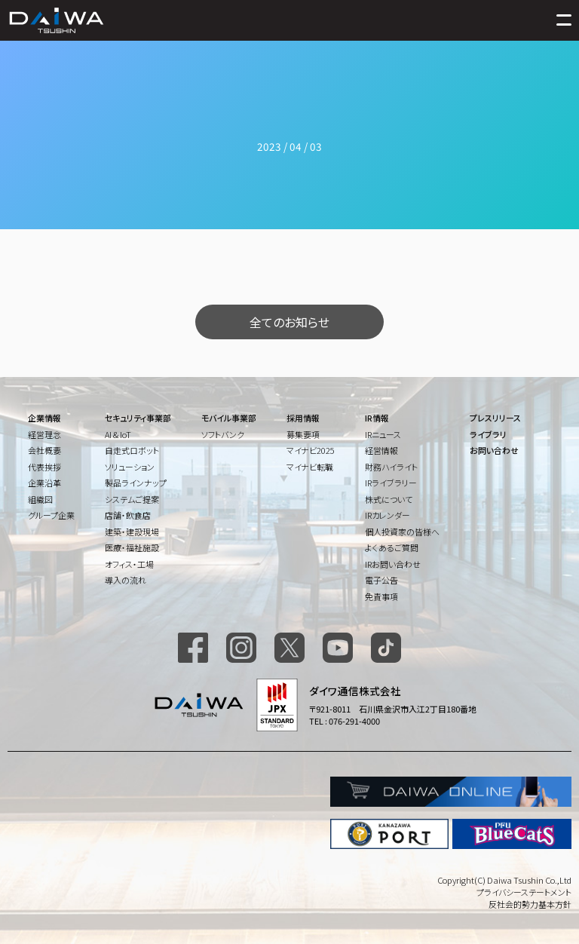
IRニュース (383, 434)
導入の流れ (125, 580)
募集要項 (303, 434)
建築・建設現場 (132, 532)
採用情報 (303, 418)
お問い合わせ (494, 450)
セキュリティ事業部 (138, 418)
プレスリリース (495, 418)
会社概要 (44, 450)
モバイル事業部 (228, 418)
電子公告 (381, 580)
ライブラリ (488, 434)
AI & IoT (118, 434)
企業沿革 (44, 483)
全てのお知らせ (289, 322)
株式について (388, 499)
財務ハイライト (391, 467)
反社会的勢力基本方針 (530, 904)
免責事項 (381, 596)
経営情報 (381, 450)
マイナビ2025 (310, 450)
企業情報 (44, 418)
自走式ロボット (132, 450)
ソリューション (130, 467)
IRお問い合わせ (393, 564)
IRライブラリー (391, 483)
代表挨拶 (44, 467)
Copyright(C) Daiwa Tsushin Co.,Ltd (504, 880)
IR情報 (377, 418)
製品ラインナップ (136, 483)
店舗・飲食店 (128, 515)
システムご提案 (132, 499)
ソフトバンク (222, 434)
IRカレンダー (387, 515)
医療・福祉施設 (132, 547)
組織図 (40, 499)
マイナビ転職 (309, 467)
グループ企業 (51, 515)
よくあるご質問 (391, 547)
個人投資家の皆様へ (402, 532)
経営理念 (44, 434)
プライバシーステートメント (523, 892)
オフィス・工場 (129, 564)
